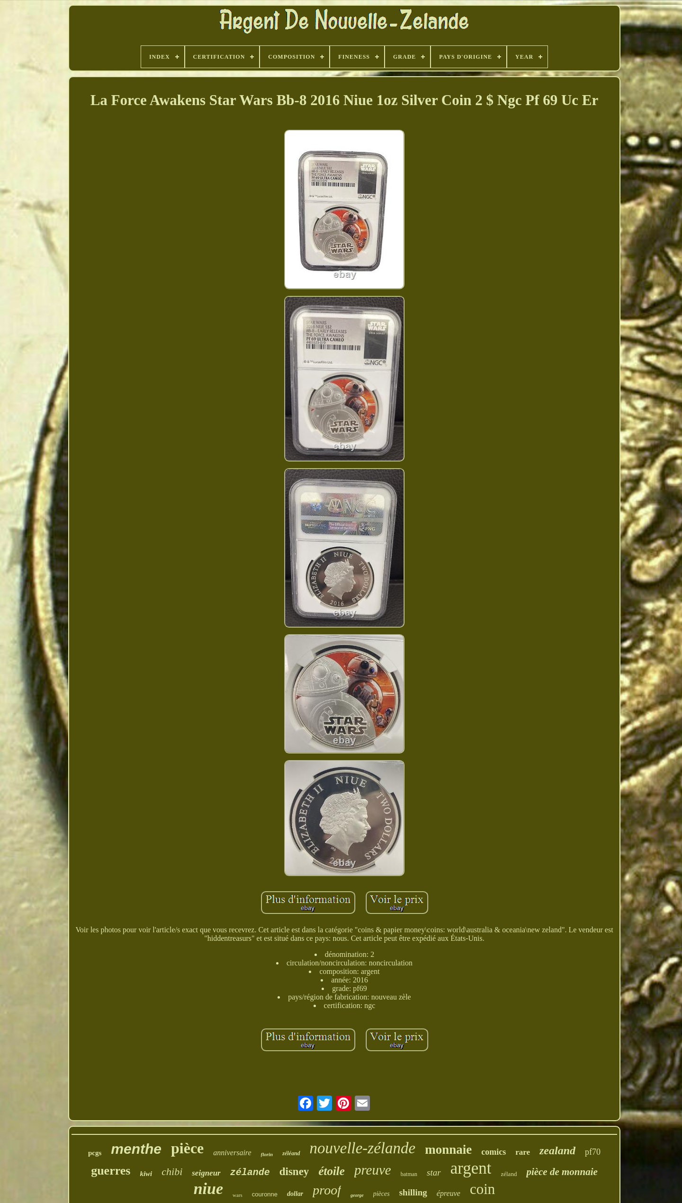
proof (327, 1190)
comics (493, 1152)
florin (267, 1154)
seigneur (206, 1172)
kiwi (146, 1173)
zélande (250, 1172)
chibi (172, 1171)
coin (482, 1189)
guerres (110, 1170)
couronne (265, 1194)
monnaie (448, 1149)
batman (409, 1174)
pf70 (593, 1152)
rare (522, 1152)
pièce (187, 1148)
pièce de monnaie (561, 1171)
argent (471, 1168)
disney (294, 1171)
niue (208, 1188)
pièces (381, 1193)
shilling (413, 1192)
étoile (331, 1171)
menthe (136, 1149)
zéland (509, 1173)
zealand (557, 1150)
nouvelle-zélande (363, 1148)
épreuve (448, 1193)
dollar (295, 1193)
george (357, 1195)
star (434, 1172)
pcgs (94, 1153)
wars (237, 1195)
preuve (372, 1169)
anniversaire (232, 1153)
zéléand (291, 1153)
